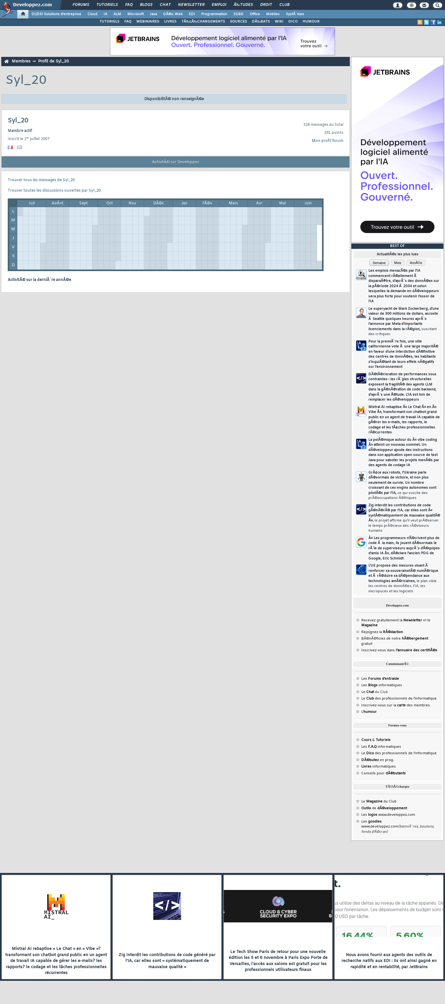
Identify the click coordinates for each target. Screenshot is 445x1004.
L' (369, 712)
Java (153, 14)
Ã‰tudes (243, 4)
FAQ (129, 4)
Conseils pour (383, 773)
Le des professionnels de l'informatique (399, 698)
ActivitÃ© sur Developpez (175, 162)
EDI (192, 14)
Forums (81, 4)
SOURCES (238, 21)
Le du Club (378, 801)
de (384, 808)
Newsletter (191, 4)
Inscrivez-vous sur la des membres (395, 705)
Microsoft (135, 14)
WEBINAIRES (147, 21)
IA (105, 14)
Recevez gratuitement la (391, 620)
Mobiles (273, 14)
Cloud (92, 14)
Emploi (219, 4)
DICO (293, 21)
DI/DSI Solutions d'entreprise (56, 14)
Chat (165, 4)
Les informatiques (381, 685)
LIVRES (170, 21)
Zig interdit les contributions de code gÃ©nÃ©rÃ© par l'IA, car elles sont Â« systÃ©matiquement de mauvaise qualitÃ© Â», (404, 518)
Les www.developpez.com (388, 815)
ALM (117, 14)
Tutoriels (107, 4)
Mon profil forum (327, 140)
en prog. (377, 760)
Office (255, 14)
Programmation (214, 14)
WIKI (279, 21)
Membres (21, 61)
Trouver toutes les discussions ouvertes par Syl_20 (54, 190)
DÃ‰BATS (261, 21)
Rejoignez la (382, 632)
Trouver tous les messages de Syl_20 (41, 180)
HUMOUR (311, 21)
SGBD (238, 14)
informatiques (378, 766)
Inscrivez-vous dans (399, 650)
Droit (266, 4)
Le (367, 692)
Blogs (146, 4)
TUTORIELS (109, 21)
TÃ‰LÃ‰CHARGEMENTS (203, 21)
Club (284, 4)
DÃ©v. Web (173, 14)
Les (380, 679)
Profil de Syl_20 (53, 61)
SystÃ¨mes (295, 14)
